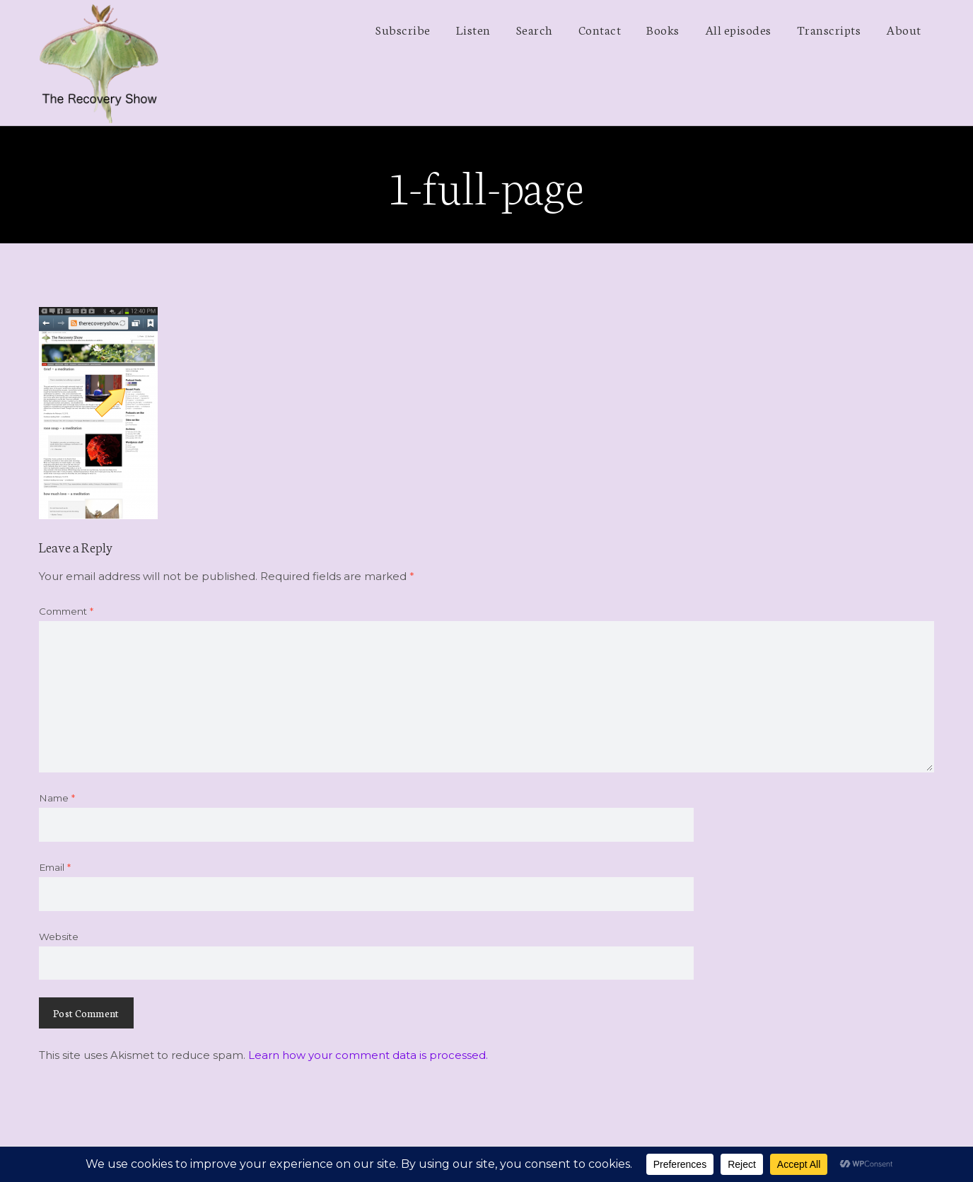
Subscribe (403, 29)
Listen (473, 29)
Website (58, 936)
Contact (600, 29)
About (903, 29)
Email (55, 867)
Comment (66, 611)
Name (57, 798)
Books (663, 29)
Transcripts (829, 29)
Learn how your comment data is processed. (368, 1055)
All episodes (738, 29)
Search (534, 29)
